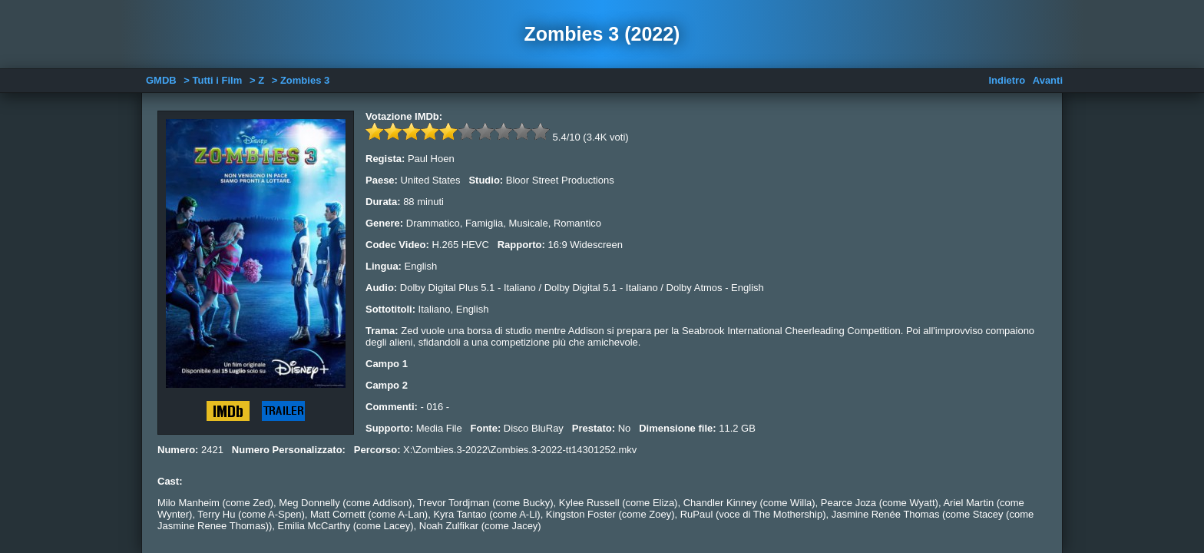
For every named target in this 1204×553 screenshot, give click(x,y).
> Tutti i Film (213, 80)
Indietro (1006, 80)
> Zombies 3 (301, 80)
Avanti (1048, 80)
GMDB (161, 80)
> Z (257, 80)
